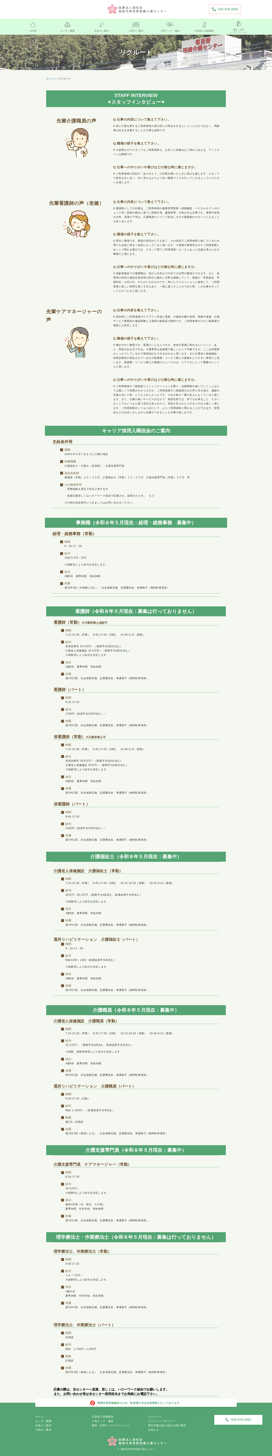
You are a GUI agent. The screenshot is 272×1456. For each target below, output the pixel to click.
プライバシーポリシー (161, 1421)
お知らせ (153, 1429)
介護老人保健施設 (103, 1416)
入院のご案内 (43, 1429)
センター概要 (43, 1421)
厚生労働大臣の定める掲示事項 (167, 1425)
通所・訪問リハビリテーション (111, 1425)
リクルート (155, 1416)
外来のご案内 (43, 1425)
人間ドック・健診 (103, 1421)
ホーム (50, 78)
